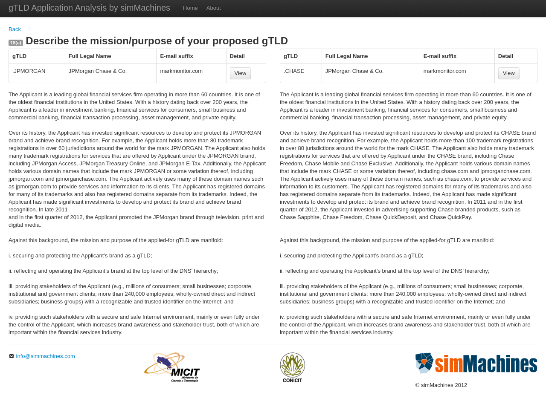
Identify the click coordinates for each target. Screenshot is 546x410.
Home (190, 8)
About (213, 8)
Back (15, 29)
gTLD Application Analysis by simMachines (89, 7)
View (241, 73)
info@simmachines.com (42, 356)
